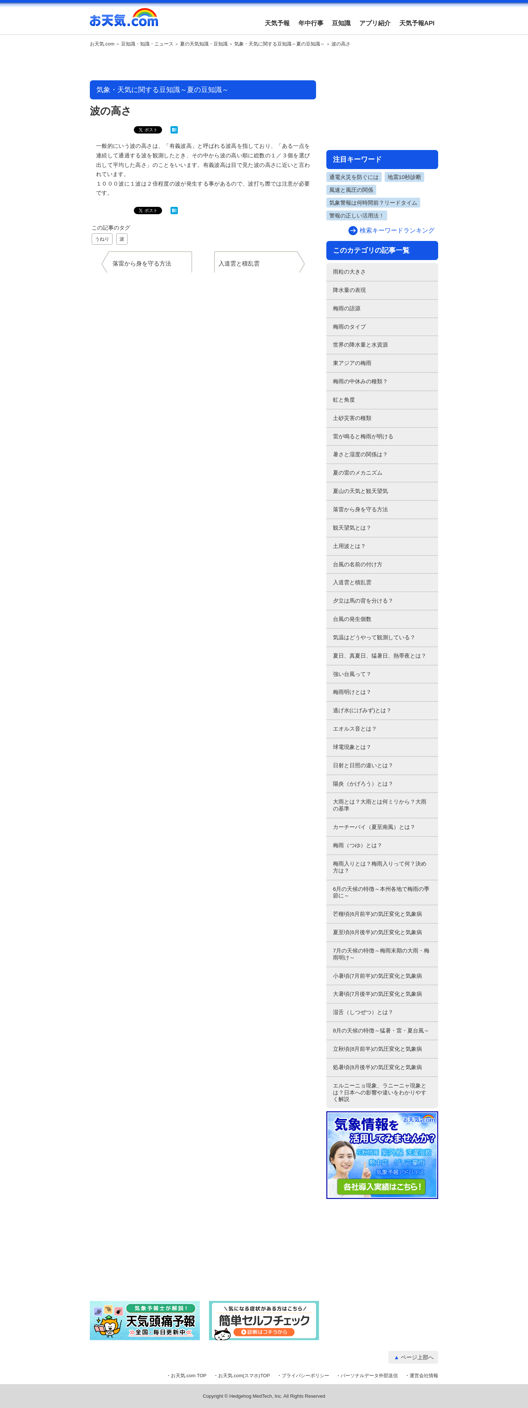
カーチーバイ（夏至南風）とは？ (374, 827)
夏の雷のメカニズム (357, 472)
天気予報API (416, 23)
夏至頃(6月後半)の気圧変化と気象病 (377, 932)
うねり (102, 239)
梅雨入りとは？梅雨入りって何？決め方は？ (379, 867)
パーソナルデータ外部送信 (369, 1375)
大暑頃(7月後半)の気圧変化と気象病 (377, 994)
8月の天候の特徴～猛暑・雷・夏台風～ (381, 1030)
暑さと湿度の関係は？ (360, 454)
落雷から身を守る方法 (360, 509)
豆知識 (341, 23)
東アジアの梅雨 (352, 363)
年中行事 (310, 23)
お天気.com (124, 21)
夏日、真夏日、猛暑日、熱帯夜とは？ (379, 655)
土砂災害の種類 (352, 418)
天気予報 (277, 23)
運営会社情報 (424, 1375)
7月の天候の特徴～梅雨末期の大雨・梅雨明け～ (381, 954)
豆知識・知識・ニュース (147, 44)
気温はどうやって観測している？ (374, 637)
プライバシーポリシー (305, 1375)
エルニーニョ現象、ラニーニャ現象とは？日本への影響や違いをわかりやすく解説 (379, 1092)
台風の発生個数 (352, 619)
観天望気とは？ (352, 527)
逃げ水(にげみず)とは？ (362, 710)
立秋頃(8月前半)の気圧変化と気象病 (377, 1049)
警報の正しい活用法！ (356, 215)
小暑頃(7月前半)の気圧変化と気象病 (377, 976)
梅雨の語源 (346, 308)
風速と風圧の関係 (351, 190)
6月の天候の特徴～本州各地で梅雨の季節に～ (381, 892)
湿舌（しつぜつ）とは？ (363, 1012)
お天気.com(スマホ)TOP (244, 1375)
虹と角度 (344, 399)
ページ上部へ (417, 1357)
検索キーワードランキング (397, 230)
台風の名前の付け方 (357, 564)
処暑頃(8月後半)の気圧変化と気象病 (377, 1067)
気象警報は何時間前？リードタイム (373, 203)
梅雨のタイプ (349, 326)
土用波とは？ (349, 546)
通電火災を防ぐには (354, 177)
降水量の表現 (349, 290)
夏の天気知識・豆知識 (204, 44)
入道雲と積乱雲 (352, 582)
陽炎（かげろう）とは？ (363, 783)
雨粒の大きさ (349, 271)
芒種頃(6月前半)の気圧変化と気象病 (377, 914)
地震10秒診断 (404, 177)
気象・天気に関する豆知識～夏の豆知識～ (279, 44)
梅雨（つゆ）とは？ (357, 845)
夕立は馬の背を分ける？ (363, 600)
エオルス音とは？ (355, 728)
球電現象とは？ (352, 747)
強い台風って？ (352, 674)
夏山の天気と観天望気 (360, 491)
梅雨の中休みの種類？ (360, 381)
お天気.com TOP (188, 1375)
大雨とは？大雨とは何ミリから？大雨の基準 (379, 805)
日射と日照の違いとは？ (363, 765)
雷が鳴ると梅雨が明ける (363, 436)
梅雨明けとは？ (352, 692)
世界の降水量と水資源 (360, 344)
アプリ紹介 (374, 23)
